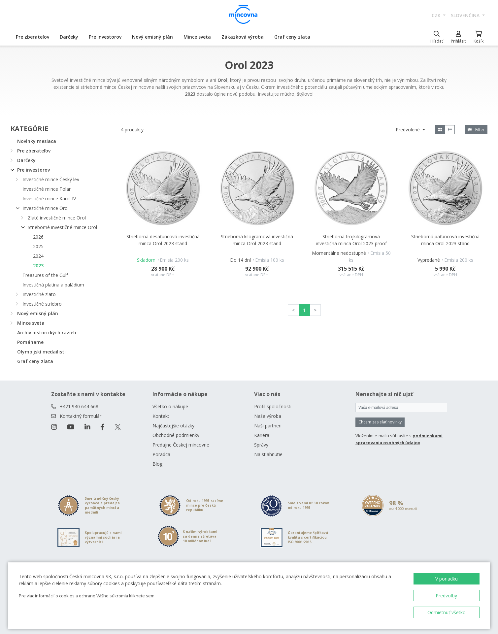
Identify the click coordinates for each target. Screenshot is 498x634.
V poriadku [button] (446, 579)
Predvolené (408, 129)
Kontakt (160, 416)
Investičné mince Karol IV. (49, 198)
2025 (38, 246)
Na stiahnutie (268, 454)
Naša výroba (267, 416)
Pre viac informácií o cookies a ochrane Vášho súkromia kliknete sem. (87, 596)
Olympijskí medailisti (41, 352)
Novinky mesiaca (36, 141)
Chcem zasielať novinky (380, 422)
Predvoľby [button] (446, 595)
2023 (38, 265)
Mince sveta (197, 37)
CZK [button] (437, 15)
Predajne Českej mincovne (180, 445)
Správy (261, 445)
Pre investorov (105, 37)
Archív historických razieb (46, 332)
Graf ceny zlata (292, 37)
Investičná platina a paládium (53, 285)
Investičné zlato (39, 294)
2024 (38, 256)
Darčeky (69, 37)
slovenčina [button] (466, 15)
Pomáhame (30, 342)
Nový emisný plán (152, 37)
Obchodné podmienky (175, 435)
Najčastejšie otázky (173, 425)
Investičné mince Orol (45, 208)
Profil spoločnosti (272, 406)
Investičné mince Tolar (46, 189)
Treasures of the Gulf (45, 275)
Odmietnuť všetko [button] (446, 612)
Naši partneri (268, 425)
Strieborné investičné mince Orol (62, 227)
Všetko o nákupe (170, 406)
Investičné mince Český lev (50, 179)
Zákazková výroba (242, 37)
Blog (157, 464)
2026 (38, 237)
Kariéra (261, 435)
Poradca (161, 454)
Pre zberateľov (32, 37)
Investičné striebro (42, 304)
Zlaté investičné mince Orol (57, 218)
